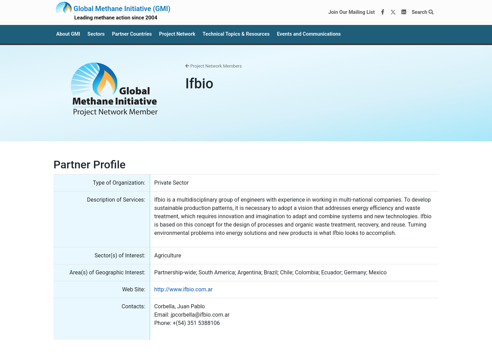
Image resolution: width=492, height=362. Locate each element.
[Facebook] (383, 12)
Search (422, 12)
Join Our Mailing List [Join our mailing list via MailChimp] (351, 12)
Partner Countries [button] (132, 34)
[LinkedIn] (404, 12)
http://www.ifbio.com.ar (183, 289)
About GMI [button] (68, 34)
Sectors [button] (96, 34)
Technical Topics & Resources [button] (236, 34)
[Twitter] (393, 12)
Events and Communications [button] (309, 34)
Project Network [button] (177, 34)
